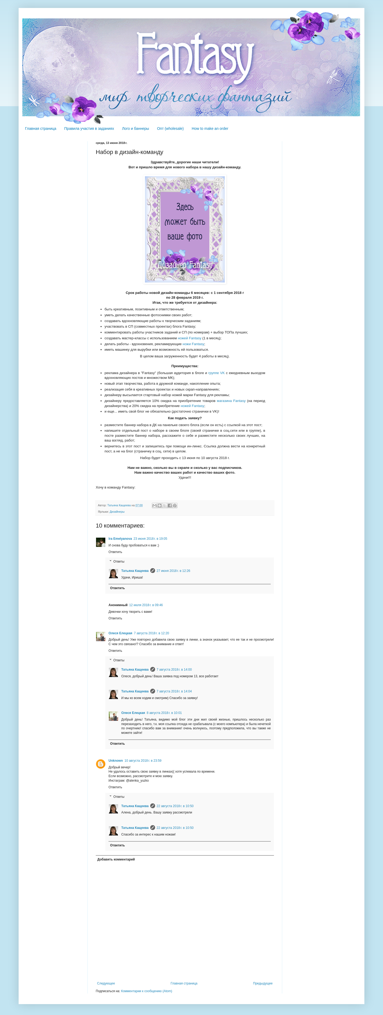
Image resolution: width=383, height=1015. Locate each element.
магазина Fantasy (231, 401)
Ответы (118, 561)
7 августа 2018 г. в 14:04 (174, 691)
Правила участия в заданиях (89, 128)
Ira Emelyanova (120, 539)
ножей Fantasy (190, 338)
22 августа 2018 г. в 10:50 (175, 806)
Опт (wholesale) (170, 128)
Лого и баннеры (135, 128)
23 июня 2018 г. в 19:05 (150, 539)
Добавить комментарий (116, 859)
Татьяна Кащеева (135, 571)
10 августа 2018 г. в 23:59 (142, 761)
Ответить (115, 552)
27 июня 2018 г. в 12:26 (173, 571)
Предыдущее (263, 983)
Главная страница (40, 128)
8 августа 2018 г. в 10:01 (164, 713)
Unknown (116, 761)
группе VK (216, 373)
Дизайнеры (117, 511)
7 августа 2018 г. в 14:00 (174, 669)
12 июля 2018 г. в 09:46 (146, 605)
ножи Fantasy (193, 344)
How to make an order (210, 128)
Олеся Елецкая (120, 633)
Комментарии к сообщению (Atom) (146, 991)
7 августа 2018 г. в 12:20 (151, 633)
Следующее (106, 983)
